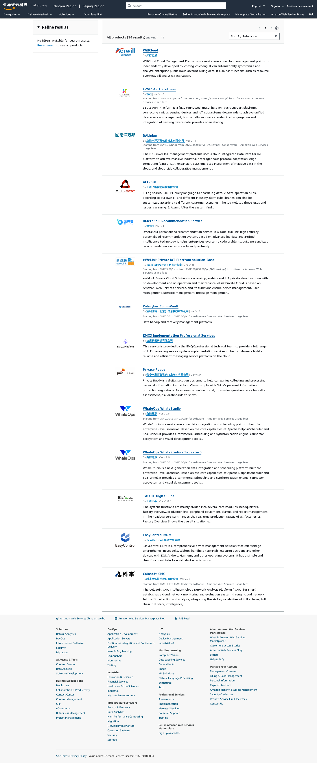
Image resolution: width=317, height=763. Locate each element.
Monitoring (114, 660)
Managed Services (169, 708)
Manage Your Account (223, 666)
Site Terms (62, 756)
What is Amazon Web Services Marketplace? (227, 639)
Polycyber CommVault (161, 306)
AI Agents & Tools (66, 659)
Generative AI (166, 664)
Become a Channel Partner (162, 14)
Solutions (62, 629)
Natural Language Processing (176, 678)
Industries (113, 672)
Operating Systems (118, 730)
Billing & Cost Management (226, 675)
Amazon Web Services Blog (226, 650)
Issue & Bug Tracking (119, 651)
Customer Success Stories (225, 645)
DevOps (60, 638)
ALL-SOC (150, 182)
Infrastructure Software (69, 643)
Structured (165, 682)
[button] (259, 6)
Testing (111, 665)
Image (162, 668)
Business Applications (69, 680)
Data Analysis (64, 668)
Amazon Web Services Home (287, 14)
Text (161, 687)
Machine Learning (170, 650)
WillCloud (150, 50)
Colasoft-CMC (154, 574)
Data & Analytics (66, 633)
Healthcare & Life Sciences (122, 686)
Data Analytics (115, 712)
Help (311, 14)
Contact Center (65, 694)
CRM (58, 703)
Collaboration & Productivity (73, 690)
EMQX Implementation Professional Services (179, 335)
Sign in (275, 6)
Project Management (68, 717)
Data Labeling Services (172, 659)
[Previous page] (259, 28)
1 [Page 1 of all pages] (265, 28)
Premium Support (169, 713)
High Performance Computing (125, 716)
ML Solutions (166, 673)
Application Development (122, 633)
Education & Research (120, 677)
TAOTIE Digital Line (158, 496)
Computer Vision (169, 655)
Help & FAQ (217, 659)
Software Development (69, 673)
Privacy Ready (154, 369)
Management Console (223, 671)
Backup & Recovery (118, 707)
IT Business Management (70, 713)
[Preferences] (277, 28)
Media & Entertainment (121, 695)
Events (214, 654)
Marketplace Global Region (250, 14)
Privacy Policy (78, 756)
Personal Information (222, 680)
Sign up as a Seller (169, 733)
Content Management (69, 699)
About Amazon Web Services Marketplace (227, 631)
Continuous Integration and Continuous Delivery (130, 644)
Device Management (171, 638)
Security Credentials (221, 694)
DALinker (150, 135)
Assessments (166, 699)
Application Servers (118, 638)
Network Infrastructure (120, 725)
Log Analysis (114, 655)
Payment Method (220, 685)
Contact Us (216, 703)
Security (61, 647)
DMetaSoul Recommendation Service (173, 221)
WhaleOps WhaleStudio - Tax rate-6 (172, 452)
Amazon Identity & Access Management (233, 689)
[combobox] (176, 5)
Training (163, 717)
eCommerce (63, 708)
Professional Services (171, 694)
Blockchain (62, 685)
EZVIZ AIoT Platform (159, 89)
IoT (161, 629)
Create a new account (300, 6)
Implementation (168, 703)
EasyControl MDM (157, 535)
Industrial (112, 690)
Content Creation (66, 664)
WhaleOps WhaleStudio (162, 408)
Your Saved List (93, 14)
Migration (62, 652)
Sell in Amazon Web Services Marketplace (206, 14)
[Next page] (271, 28)
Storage (112, 739)
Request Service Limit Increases (228, 699)
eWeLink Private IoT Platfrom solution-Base (179, 260)
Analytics (164, 633)
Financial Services (117, 681)
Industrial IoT (166, 643)
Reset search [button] (46, 45)
